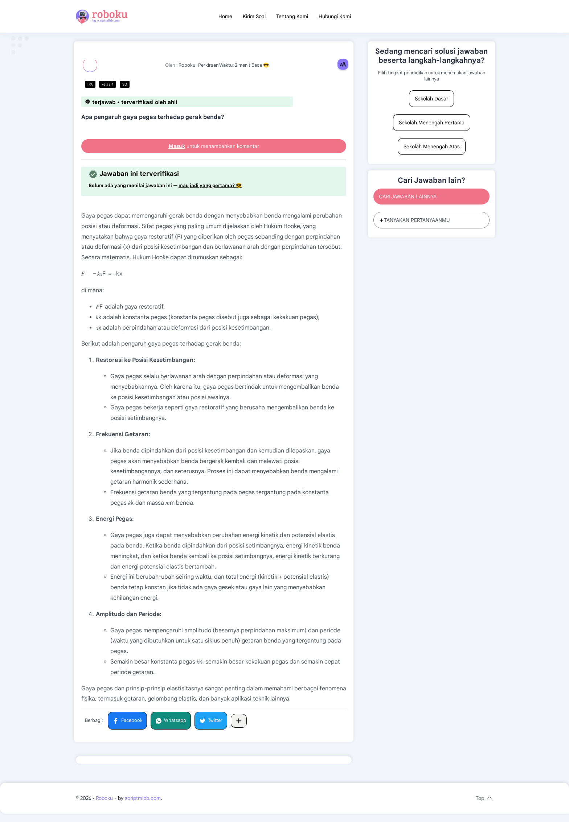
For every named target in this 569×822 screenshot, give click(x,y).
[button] (127, 723)
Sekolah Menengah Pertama (431, 124)
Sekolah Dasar (431, 101)
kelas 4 (108, 86)
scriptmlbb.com (143, 806)
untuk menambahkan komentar (214, 148)
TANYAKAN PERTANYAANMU (414, 222)
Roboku (104, 806)
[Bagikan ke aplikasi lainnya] (239, 723)
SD (124, 86)
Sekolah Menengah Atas (432, 148)
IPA (90, 86)
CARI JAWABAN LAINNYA (408, 198)
